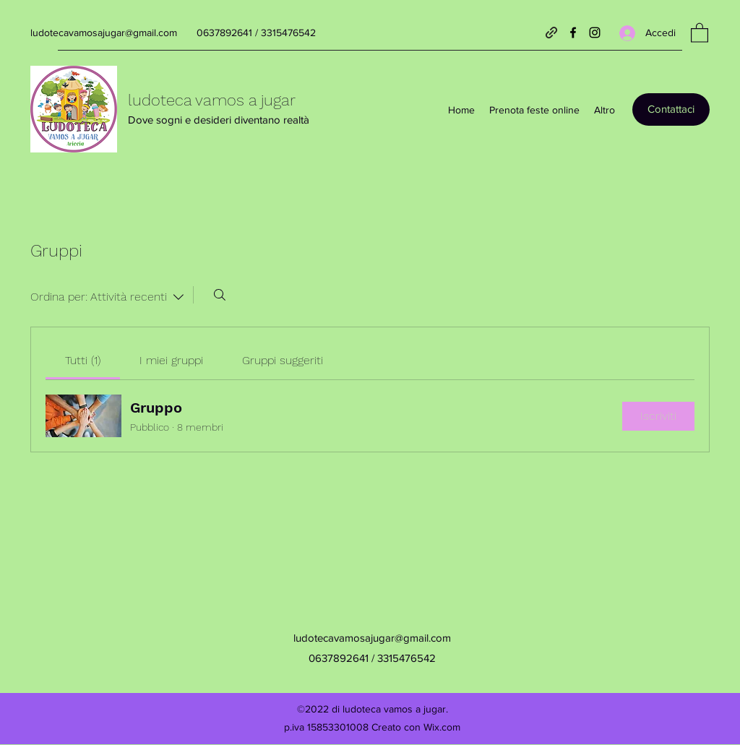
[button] (699, 32)
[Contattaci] (671, 109)
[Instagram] (595, 32)
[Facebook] (573, 32)
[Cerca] (219, 294)
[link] (82, 360)
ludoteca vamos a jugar (212, 100)
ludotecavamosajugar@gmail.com (103, 32)
